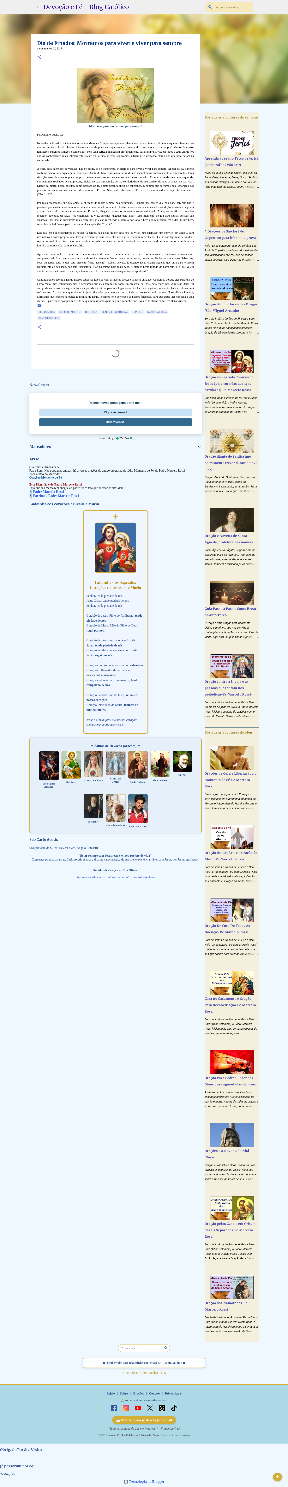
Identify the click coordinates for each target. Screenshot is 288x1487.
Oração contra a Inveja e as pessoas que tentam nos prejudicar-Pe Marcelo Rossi (228, 688)
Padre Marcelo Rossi (48, 492)
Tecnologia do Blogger (144, 1482)
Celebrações (47, 311)
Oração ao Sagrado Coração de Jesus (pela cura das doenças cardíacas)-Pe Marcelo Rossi (229, 383)
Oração (137, 311)
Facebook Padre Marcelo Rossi (56, 496)
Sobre (124, 1393)
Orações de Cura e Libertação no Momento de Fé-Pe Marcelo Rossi (230, 780)
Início (111, 1393)
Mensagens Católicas (115, 311)
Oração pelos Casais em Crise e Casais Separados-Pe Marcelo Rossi (230, 1230)
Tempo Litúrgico (49, 317)
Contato (154, 1393)
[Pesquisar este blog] (232, 7)
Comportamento (70, 311)
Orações (138, 1393)
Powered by (115, 438)
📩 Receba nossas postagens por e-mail (144, 1420)
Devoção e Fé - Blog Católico (86, 7)
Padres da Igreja (157, 311)
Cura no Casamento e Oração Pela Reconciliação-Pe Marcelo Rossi (230, 1005)
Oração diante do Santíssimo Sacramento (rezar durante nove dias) (231, 462)
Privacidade (173, 1393)
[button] (39, 57)
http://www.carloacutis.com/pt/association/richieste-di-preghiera (115, 877)
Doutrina (91, 311)
